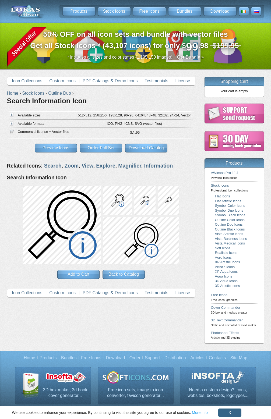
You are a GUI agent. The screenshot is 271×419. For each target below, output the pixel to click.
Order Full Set (101, 147)
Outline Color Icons (230, 220)
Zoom (71, 166)
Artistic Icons (225, 267)
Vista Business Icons (231, 239)
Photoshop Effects (225, 335)
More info (199, 412)
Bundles (184, 11)
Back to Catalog (123, 274)
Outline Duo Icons (229, 224)
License (182, 81)
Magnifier (129, 166)
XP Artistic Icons (227, 262)
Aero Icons (223, 257)
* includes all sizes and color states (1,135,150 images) (135, 57)
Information (158, 166)
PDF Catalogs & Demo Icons (110, 81)
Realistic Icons (226, 253)
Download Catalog (146, 147)
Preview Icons (56, 147)
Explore (105, 166)
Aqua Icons (224, 276)
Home (29, 358)
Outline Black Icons (230, 229)
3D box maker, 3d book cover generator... (65, 393)
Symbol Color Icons (230, 206)
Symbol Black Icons (230, 215)
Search (53, 166)
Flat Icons (222, 196)
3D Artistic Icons (227, 286)
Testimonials (156, 81)
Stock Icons (114, 11)
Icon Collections (27, 81)
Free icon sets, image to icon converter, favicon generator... (135, 393)
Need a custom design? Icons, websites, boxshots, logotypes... (218, 393)
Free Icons (149, 11)
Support (152, 358)
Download (219, 11)
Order (134, 358)
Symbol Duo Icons (229, 210)
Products (78, 11)
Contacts (217, 358)
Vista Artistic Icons (229, 234)
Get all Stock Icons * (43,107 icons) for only (135, 41)
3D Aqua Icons (226, 281)
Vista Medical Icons (230, 243)
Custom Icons (62, 81)
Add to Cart (78, 274)
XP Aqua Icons (226, 271)
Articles (197, 358)
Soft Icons (223, 248)
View (87, 166)
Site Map (238, 358)
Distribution (175, 358)
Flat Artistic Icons (228, 201)
